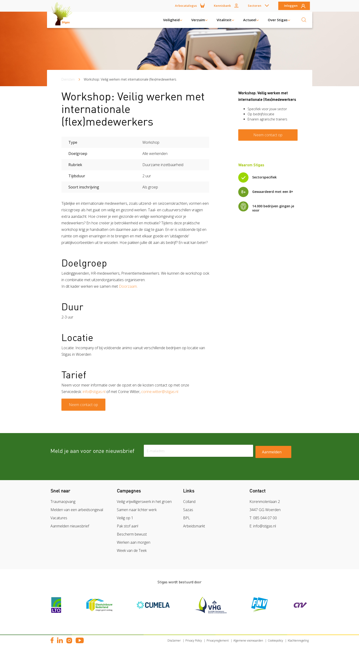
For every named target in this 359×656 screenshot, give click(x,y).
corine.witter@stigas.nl (159, 391)
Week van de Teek (132, 550)
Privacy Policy (193, 640)
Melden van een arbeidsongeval (76, 509)
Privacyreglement (218, 640)
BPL (186, 517)
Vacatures (58, 517)
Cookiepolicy (275, 640)
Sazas (188, 509)
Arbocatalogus (186, 5)
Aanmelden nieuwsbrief (69, 526)
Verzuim (198, 19)
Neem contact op (83, 404)
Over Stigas (278, 19)
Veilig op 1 (125, 517)
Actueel (249, 19)
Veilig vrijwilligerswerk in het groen (144, 501)
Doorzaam (128, 286)
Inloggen (291, 6)
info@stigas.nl (94, 391)
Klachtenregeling (298, 640)
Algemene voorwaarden (248, 640)
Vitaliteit (224, 19)
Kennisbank (222, 5)
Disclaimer (174, 640)
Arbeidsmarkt (194, 526)
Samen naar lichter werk (137, 509)
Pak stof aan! (127, 526)
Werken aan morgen (133, 542)
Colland (189, 501)
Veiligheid (171, 19)
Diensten (68, 79)
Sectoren (254, 5)
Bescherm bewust (132, 534)
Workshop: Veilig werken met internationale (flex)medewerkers (130, 79)
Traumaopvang (62, 501)
